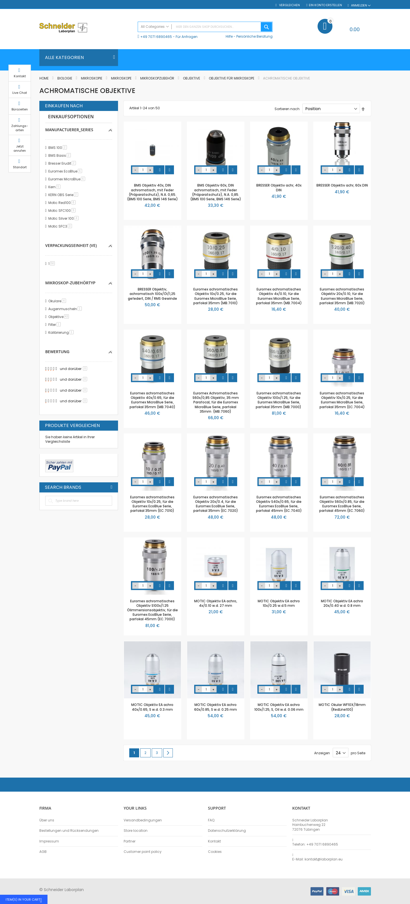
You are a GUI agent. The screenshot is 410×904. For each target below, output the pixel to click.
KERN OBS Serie (64, 194)
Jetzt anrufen (385, 154)
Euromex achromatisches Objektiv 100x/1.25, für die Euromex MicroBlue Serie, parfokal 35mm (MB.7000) (279, 400)
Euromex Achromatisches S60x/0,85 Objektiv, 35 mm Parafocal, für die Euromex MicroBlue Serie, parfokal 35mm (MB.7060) (215, 402)
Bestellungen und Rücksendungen (69, 830)
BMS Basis (60, 155)
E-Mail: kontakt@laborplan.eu (317, 859)
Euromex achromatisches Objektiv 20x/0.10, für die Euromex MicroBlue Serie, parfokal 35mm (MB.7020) (342, 296)
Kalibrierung (62, 332)
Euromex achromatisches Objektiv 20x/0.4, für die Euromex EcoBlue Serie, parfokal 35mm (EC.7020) (215, 504)
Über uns (46, 820)
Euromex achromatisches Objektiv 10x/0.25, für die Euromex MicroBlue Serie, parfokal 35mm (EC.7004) (342, 400)
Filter (55, 324)
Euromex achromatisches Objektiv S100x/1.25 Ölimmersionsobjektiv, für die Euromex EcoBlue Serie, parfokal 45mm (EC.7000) (152, 610)
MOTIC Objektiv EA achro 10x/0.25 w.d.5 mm (279, 603)
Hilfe (229, 36)
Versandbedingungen (143, 820)
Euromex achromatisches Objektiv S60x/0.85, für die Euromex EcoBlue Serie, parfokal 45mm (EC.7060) (342, 504)
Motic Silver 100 (64, 218)
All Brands (111, 487)
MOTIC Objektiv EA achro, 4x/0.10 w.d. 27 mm (215, 603)
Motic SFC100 (63, 210)
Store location (136, 830)
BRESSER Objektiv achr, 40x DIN (279, 187)
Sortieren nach (287, 108)
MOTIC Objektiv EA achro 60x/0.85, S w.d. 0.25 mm (215, 707)
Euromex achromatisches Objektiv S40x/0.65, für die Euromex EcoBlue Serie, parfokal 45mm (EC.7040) (279, 504)
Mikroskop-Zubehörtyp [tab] (70, 282)
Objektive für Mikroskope (232, 78)
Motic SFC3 (61, 226)
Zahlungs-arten (385, 133)
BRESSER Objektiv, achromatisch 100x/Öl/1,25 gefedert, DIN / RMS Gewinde (152, 294)
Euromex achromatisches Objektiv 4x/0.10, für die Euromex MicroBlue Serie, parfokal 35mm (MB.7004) (279, 296)
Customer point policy (143, 852)
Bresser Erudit (63, 163)
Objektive (192, 78)
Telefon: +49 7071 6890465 (315, 844)
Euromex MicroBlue (67, 179)
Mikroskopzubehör (157, 78)
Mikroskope (121, 78)
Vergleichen (289, 5)
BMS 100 (58, 147)
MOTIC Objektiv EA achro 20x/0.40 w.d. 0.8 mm (342, 603)
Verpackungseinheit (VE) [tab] (71, 245)
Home (44, 78)
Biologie (65, 78)
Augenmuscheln (66, 308)
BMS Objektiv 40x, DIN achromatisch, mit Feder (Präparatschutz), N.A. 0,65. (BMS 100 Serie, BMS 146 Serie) (152, 192)
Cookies (215, 852)
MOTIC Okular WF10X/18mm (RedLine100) (342, 707)
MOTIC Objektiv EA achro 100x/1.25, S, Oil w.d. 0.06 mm (278, 707)
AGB (43, 852)
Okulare (58, 301)
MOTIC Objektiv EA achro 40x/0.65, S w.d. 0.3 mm (152, 707)
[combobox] (205, 27)
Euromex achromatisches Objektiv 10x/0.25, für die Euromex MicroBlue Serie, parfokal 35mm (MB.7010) (215, 296)
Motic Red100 (63, 202)
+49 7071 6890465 (156, 36)
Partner (129, 841)
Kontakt (214, 841)
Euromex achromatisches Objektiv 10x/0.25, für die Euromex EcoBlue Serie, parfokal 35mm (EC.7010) (152, 504)
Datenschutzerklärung (227, 830)
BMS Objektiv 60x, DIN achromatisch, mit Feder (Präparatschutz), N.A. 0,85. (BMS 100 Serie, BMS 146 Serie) (215, 192)
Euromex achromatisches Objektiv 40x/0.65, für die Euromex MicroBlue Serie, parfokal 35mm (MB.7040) (152, 400)
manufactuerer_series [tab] (69, 129)
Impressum (49, 841)
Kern (55, 187)
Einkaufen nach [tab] (64, 106)
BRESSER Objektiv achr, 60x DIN (342, 185)
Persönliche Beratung (254, 36)
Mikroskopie (92, 78)
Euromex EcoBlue (66, 171)
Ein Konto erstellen (325, 5)
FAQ (211, 820)
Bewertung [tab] (57, 351)
